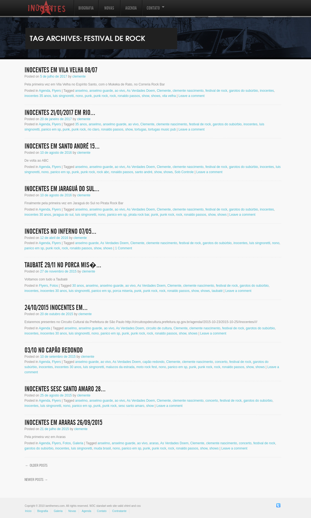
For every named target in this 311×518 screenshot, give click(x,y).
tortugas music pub (162, 129)
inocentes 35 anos (38, 96)
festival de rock (216, 91)
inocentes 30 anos (38, 215)
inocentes (267, 91)
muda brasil (102, 448)
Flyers (56, 91)
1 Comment (123, 248)
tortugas (140, 129)
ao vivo (120, 91)
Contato (153, 10)
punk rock (101, 96)
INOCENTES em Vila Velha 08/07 (61, 70)
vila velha (169, 96)
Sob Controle (184, 172)
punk (88, 96)
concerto (221, 362)
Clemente (164, 91)
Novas (109, 8)
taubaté (217, 291)
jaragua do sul (63, 215)
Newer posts (36, 479)
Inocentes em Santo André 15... (62, 146)
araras (154, 443)
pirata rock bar (138, 215)
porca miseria (122, 291)
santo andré (143, 172)
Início (28, 511)
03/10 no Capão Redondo (54, 350)
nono (79, 96)
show (145, 96)
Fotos (54, 286)
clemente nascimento (188, 91)
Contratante (119, 511)
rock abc (103, 172)
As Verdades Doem (141, 91)
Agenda (131, 8)
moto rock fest (146, 367)
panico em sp (51, 129)
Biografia (86, 8)
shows (155, 96)
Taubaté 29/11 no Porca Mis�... (63, 265)
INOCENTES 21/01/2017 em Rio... (60, 113)
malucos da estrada (120, 367)
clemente (79, 76)
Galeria (78, 443)
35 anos (81, 124)
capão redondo (153, 362)
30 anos (78, 286)
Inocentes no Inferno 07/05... (60, 231)
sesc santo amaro (131, 406)
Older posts (36, 465)
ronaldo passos (129, 96)
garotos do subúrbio (243, 91)
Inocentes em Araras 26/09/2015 (63, 423)
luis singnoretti (63, 96)
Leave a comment (192, 96)
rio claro (93, 129)
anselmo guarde (101, 91)
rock (113, 96)
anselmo (81, 91)
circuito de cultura (159, 328)
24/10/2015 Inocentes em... (56, 308)
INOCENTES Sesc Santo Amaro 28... (65, 389)
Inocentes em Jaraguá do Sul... (62, 189)
